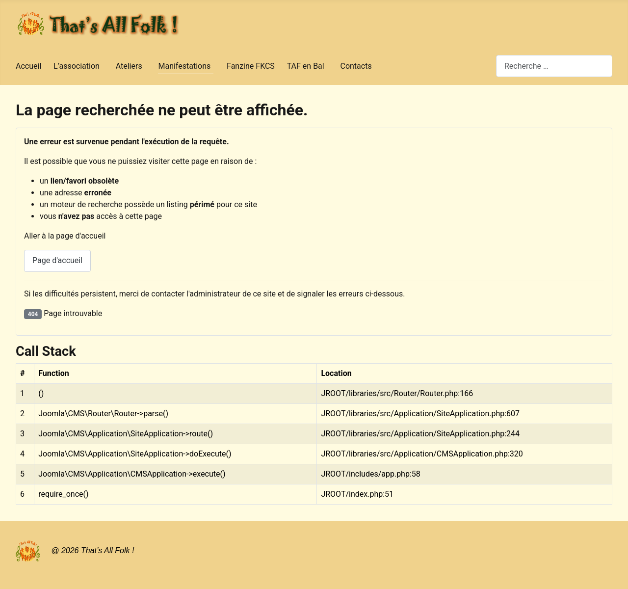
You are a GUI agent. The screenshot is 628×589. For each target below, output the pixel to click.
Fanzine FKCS (251, 66)
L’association (76, 66)
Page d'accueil (57, 260)
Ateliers (129, 66)
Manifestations (184, 66)
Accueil (28, 66)
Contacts (355, 66)
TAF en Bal (305, 66)
